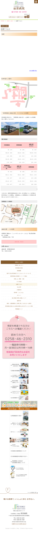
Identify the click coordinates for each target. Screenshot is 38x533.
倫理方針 (19, 300)
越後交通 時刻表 (19, 241)
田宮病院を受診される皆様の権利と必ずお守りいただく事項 (19, 306)
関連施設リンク (19, 309)
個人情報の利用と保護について (19, 298)
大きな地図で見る (33, 70)
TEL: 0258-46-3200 (19, 518)
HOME (2, 21)
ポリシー (19, 295)
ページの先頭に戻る (32, 492)
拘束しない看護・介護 (19, 279)
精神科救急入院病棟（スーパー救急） (19, 276)
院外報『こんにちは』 (19, 292)
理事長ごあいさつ (19, 265)
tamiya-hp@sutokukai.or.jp (19, 521)
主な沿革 (19, 287)
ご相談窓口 (19, 289)
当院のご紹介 (10, 21)
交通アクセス (20, 17)
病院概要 (19, 270)
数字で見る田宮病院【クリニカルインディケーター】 (19, 273)
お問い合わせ (12, 17)
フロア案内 (19, 281)
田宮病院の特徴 (19, 268)
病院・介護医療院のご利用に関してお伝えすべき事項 (19, 303)
